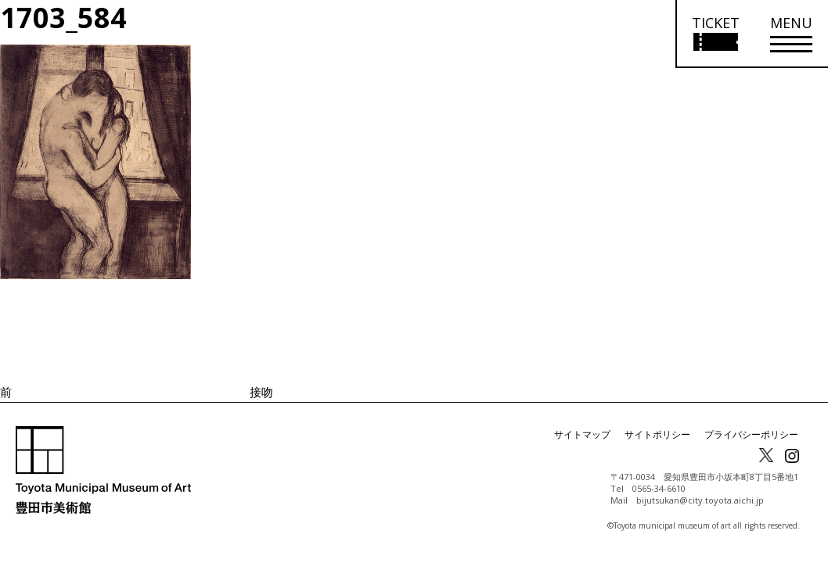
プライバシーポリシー (751, 434)
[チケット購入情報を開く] (714, 34)
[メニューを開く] (791, 34)
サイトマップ (582, 434)
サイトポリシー (657, 434)
